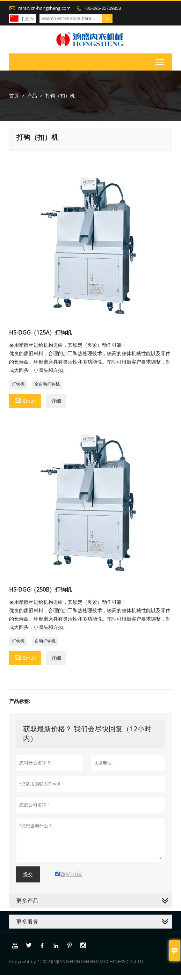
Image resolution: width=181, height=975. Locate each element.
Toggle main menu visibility (160, 61)
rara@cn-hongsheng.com (44, 8)
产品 (32, 95)
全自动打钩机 (47, 384)
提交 (28, 874)
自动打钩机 (45, 641)
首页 (14, 95)
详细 (56, 400)
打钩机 (18, 384)
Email (25, 400)
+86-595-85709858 (102, 8)
